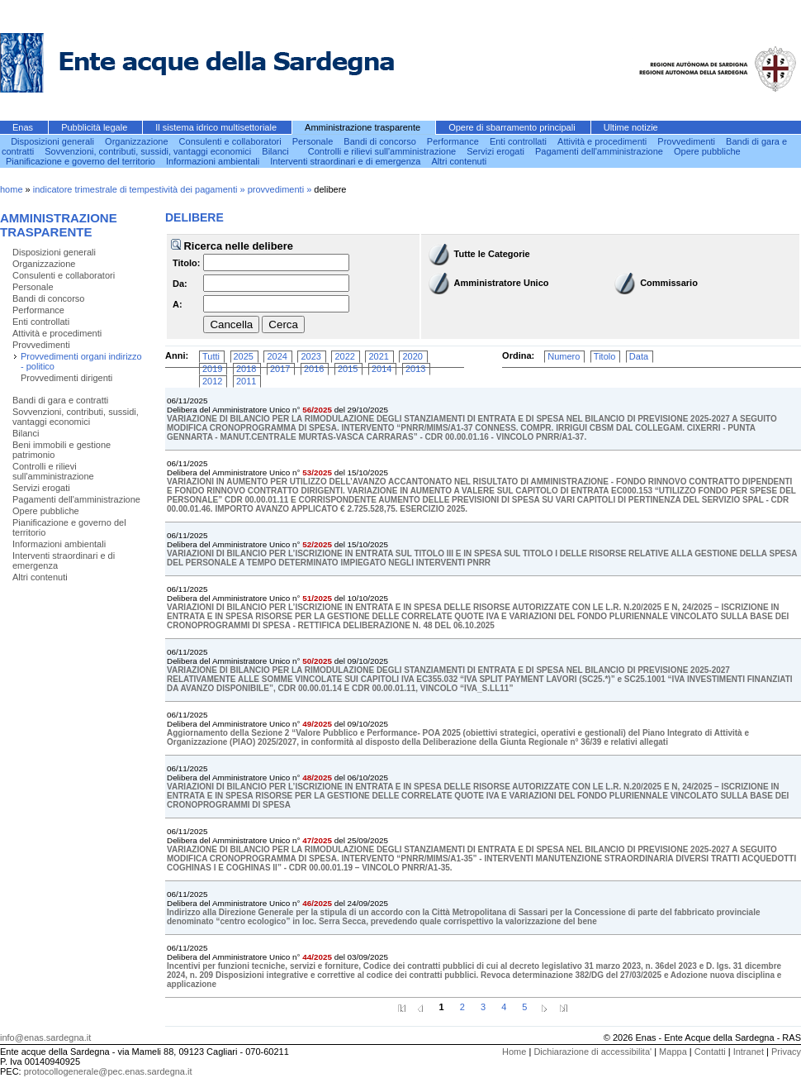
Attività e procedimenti (603, 141)
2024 (277, 356)
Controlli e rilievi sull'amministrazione (383, 151)
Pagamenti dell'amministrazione (600, 151)
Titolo (605, 356)
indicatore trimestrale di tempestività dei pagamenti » (140, 189)
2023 (310, 356)
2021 (378, 356)
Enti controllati (519, 141)
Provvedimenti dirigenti (66, 378)
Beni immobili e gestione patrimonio (61, 450)
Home (514, 1052)
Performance (454, 141)
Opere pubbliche (707, 151)
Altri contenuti (460, 161)
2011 (246, 381)
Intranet (748, 1052)
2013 (415, 369)
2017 (280, 369)
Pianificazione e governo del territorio (82, 161)
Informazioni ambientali (214, 161)
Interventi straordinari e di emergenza (346, 161)
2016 (314, 369)
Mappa (673, 1052)
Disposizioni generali (54, 141)
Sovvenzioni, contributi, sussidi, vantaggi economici (149, 151)
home (11, 189)
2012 (212, 381)
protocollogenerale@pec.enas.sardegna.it (108, 1071)
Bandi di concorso (381, 141)
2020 (412, 356)
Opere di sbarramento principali (513, 127)
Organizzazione (138, 141)
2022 (344, 356)
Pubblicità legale (95, 127)
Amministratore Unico (501, 283)
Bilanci (276, 151)
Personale (314, 141)
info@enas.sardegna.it (45, 1037)
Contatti (710, 1052)
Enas (24, 127)
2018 (246, 369)
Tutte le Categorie (492, 254)
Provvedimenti (687, 141)
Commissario (669, 283)
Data (638, 356)
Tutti (211, 356)
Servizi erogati (497, 151)
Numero (563, 356)
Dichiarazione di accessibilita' (592, 1052)
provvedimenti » (281, 189)
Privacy (786, 1052)
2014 (381, 369)
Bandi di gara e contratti (60, 400)
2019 (212, 369)
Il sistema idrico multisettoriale (217, 127)
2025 (244, 356)
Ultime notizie (631, 127)
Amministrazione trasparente (364, 127)
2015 (348, 369)
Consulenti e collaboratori (231, 141)
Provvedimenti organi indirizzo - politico (81, 361)
